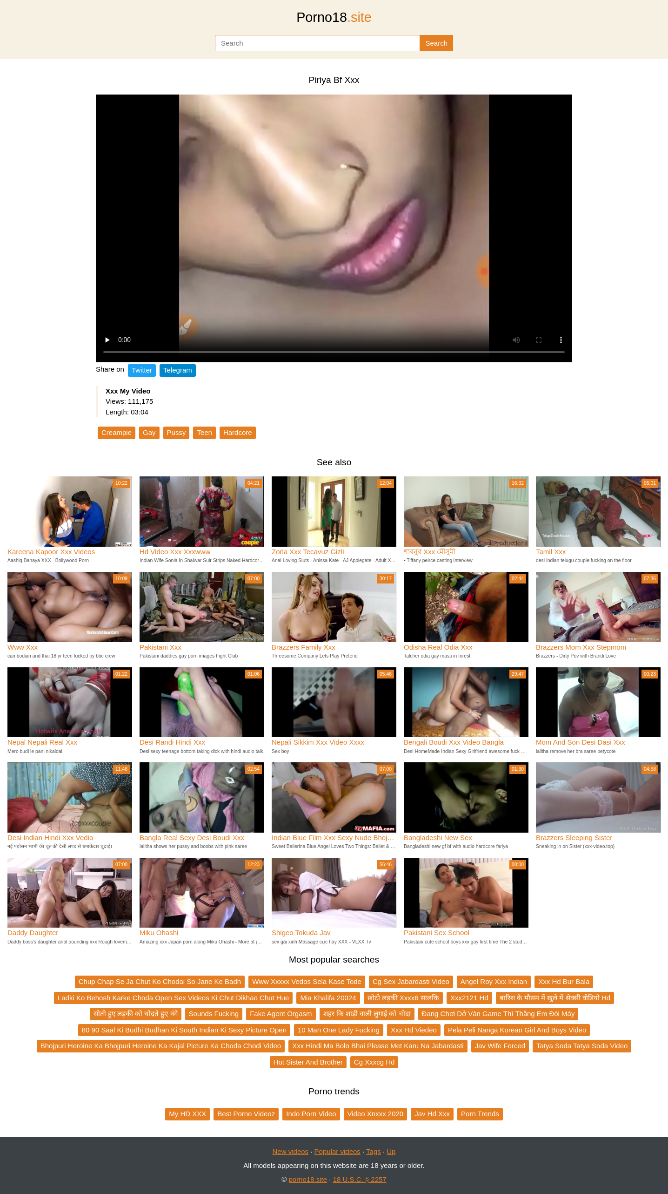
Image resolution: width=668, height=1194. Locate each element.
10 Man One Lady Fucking (339, 1030)
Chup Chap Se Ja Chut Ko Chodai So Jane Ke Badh (160, 981)
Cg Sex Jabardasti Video (411, 981)
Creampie (116, 432)
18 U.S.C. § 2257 (360, 1179)
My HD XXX (187, 1114)
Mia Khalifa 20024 (328, 998)
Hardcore (237, 432)
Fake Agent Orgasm (281, 1014)
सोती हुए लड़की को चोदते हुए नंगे (136, 1014)
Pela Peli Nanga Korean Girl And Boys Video (517, 1030)
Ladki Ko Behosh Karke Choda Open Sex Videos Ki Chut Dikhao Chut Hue (173, 998)
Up (391, 1151)
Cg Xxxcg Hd (374, 1062)
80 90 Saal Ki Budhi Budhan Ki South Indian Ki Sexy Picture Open (184, 1030)
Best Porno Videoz (246, 1114)
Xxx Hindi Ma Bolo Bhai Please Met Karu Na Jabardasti (378, 1046)
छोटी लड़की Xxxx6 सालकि (403, 998)
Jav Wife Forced (500, 1046)
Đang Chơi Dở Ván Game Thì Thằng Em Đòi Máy (498, 1014)
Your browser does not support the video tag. (334, 228)
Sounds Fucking (214, 1014)
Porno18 (334, 17)
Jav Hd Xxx (432, 1114)
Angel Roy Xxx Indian (494, 981)
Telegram (177, 370)
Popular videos (337, 1151)
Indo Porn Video (311, 1114)
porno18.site (308, 1179)
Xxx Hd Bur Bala (563, 981)
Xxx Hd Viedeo (414, 1030)
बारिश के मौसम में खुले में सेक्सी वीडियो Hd (555, 998)
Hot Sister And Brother (308, 1062)
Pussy (176, 432)
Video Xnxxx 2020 (375, 1114)
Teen (204, 432)
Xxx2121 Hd (469, 998)
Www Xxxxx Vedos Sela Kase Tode (306, 981)
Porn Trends (480, 1114)
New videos (291, 1151)
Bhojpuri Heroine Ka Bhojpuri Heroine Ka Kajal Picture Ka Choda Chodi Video (160, 1046)
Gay (149, 432)
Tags (373, 1151)
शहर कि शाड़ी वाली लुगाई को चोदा (367, 1014)
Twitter (142, 370)
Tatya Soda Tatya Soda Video (582, 1046)
